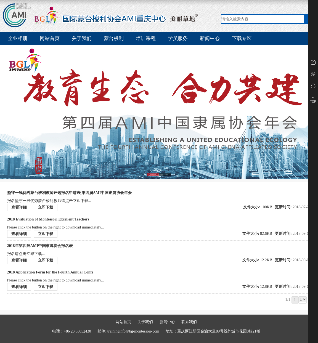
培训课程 (146, 38)
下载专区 (242, 38)
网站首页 (50, 38)
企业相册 (18, 38)
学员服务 (178, 38)
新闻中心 (210, 38)
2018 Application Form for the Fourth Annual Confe (50, 272)
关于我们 (82, 38)
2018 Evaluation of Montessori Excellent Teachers (48, 219)
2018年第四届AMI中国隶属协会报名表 (40, 246)
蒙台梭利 (114, 38)
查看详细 (19, 207)
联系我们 (189, 322)
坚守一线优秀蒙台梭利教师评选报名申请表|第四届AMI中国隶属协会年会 (69, 193)
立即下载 (45, 207)
